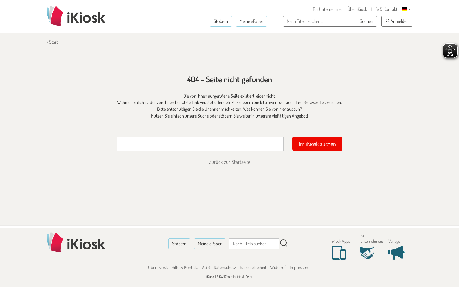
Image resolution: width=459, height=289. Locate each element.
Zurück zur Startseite (229, 162)
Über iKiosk (357, 9)
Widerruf (278, 267)
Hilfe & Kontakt (384, 9)
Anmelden (397, 21)
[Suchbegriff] (200, 144)
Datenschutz (225, 267)
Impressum (299, 267)
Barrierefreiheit (253, 267)
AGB (206, 267)
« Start (52, 42)
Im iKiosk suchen (317, 143)
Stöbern (221, 21)
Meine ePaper (251, 21)
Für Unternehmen (328, 9)
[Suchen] (284, 243)
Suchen (366, 21)
